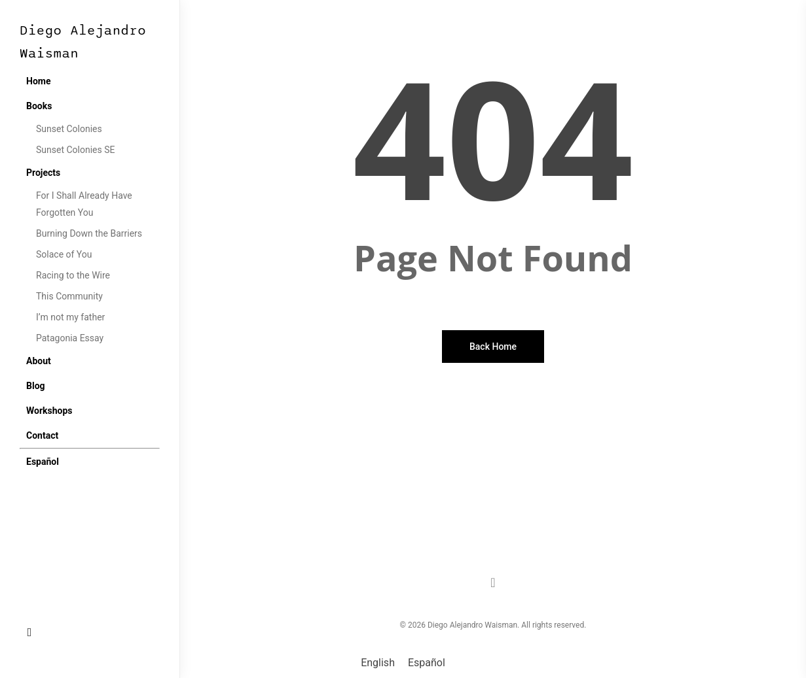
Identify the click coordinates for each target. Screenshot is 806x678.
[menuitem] (42, 461)
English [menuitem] (378, 662)
